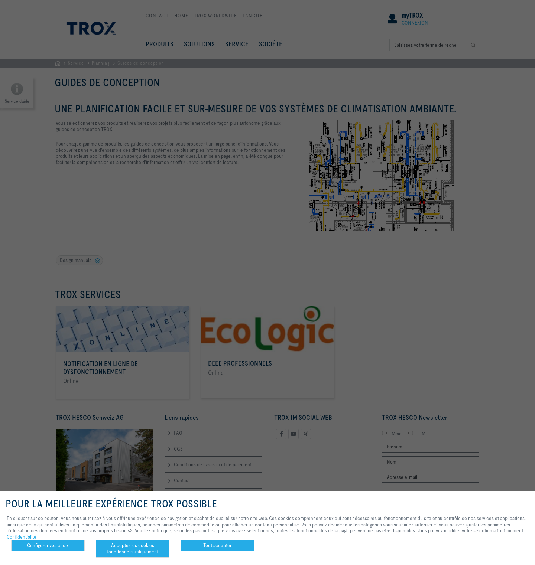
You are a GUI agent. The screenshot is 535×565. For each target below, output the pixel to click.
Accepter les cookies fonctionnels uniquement (132, 548)
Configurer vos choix (48, 545)
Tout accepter (217, 545)
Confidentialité (21, 537)
